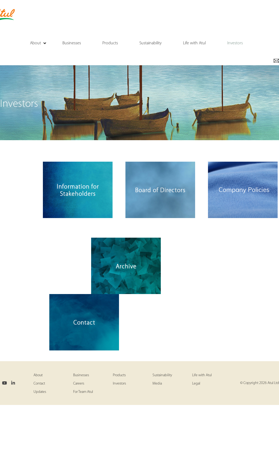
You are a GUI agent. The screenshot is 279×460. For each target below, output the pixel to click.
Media (157, 384)
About (38, 375)
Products (119, 375)
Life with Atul (202, 375)
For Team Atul (83, 392)
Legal (196, 384)
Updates (40, 392)
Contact (39, 384)
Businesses (81, 375)
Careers (78, 384)
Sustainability (162, 375)
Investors (119, 384)
